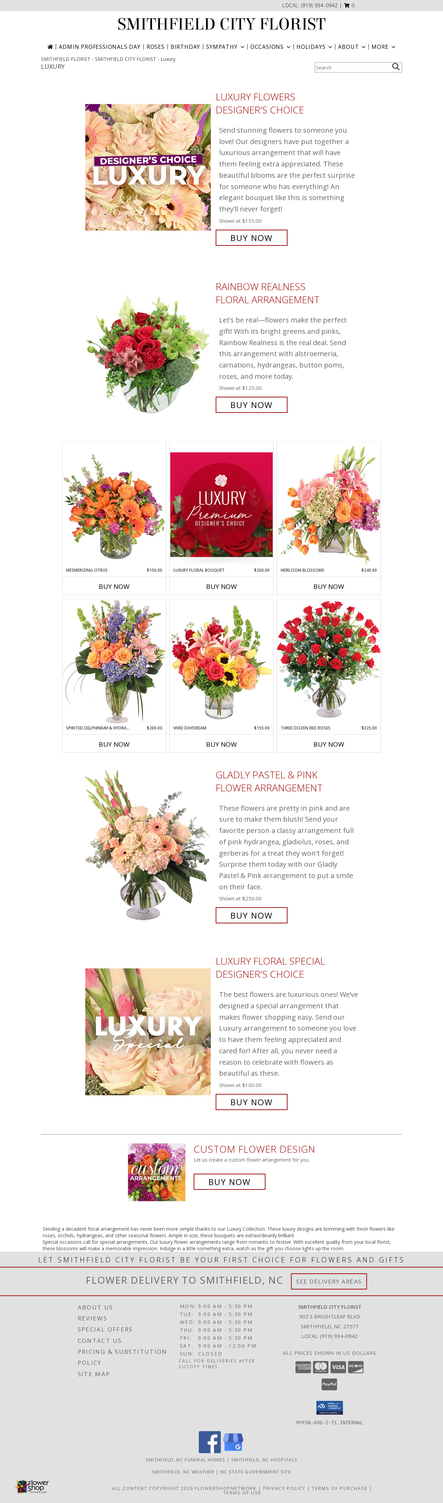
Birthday (185, 47)
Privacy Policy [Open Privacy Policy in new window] (284, 1488)
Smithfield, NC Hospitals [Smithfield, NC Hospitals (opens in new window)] (264, 1459)
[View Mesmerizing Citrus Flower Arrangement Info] (114, 504)
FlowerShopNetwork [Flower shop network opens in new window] (226, 1488)
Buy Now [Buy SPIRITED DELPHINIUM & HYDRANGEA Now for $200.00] (114, 744)
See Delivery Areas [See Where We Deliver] (329, 1281)
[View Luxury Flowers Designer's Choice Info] (148, 167)
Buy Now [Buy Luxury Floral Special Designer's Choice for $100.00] (251, 1102)
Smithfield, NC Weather (183, 1471)
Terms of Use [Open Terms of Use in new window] (242, 1492)
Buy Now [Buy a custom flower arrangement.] (229, 1181)
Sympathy (226, 47)
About (352, 47)
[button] (349, 5)
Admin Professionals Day (99, 47)
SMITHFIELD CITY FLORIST (222, 24)
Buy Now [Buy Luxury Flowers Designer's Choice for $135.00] (251, 237)
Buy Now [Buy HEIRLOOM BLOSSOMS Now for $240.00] (328, 586)
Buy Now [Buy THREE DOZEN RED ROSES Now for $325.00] (328, 744)
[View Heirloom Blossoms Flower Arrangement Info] (328, 504)
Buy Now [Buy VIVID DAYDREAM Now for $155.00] (221, 744)
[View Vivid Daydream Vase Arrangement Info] (221, 662)
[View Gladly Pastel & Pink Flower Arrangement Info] (148, 845)
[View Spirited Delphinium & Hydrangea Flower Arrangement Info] (114, 662)
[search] (396, 67)
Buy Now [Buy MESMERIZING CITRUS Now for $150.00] (114, 586)
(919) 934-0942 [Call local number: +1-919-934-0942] (319, 5)
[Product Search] (352, 67)
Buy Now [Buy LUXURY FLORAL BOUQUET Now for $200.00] (221, 586)
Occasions (271, 47)
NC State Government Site (255, 1471)
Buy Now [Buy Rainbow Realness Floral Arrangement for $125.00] (251, 404)
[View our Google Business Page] (233, 1451)
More (384, 47)
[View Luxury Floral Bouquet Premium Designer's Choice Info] (221, 504)
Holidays (315, 47)
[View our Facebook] (210, 1451)
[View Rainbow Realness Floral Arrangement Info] (148, 345)
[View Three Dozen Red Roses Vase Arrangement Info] (328, 662)
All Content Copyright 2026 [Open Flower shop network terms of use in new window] (152, 1488)
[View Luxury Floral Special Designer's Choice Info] (148, 1031)
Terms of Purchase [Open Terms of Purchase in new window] (340, 1488)
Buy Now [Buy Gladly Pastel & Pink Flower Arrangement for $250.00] (251, 915)
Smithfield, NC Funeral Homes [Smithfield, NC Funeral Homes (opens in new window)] (185, 1459)
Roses (156, 47)
